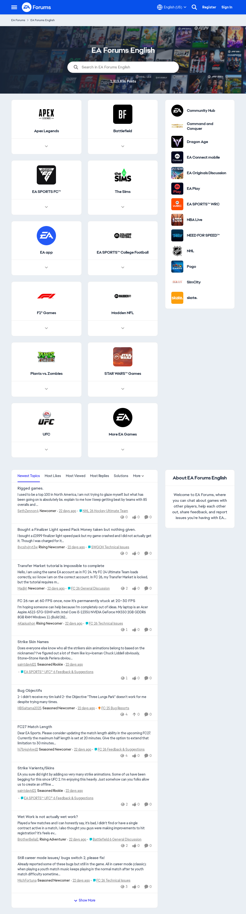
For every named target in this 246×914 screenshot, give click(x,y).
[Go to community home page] (36, 7)
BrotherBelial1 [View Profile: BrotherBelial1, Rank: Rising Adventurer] (28, 839)
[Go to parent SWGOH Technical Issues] (107, 547)
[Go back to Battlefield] (122, 131)
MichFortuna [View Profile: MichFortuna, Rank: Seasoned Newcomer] (27, 880)
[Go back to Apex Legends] (46, 131)
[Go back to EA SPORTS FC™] (46, 191)
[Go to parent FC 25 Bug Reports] (112, 708)
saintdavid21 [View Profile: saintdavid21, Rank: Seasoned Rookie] (27, 664)
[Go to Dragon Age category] (177, 142)
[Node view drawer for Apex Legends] (46, 146)
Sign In (226, 7)
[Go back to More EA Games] (123, 434)
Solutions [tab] (121, 476)
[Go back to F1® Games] (46, 313)
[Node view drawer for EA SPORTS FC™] (46, 207)
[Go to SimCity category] (177, 282)
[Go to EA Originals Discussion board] (177, 173)
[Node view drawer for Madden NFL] (123, 328)
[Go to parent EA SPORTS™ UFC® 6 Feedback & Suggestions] (55, 672)
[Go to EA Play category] (177, 189)
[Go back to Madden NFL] (122, 313)
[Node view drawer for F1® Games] (46, 328)
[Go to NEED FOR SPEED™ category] (177, 235)
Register (209, 7)
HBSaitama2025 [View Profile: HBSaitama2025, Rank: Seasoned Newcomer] (30, 708)
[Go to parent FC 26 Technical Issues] (103, 623)
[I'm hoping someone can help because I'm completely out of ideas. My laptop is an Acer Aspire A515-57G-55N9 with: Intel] (85, 612)
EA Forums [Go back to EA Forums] (18, 20)
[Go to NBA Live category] (177, 220)
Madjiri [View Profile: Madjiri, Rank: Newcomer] (22, 588)
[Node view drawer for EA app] (46, 268)
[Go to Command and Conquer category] (177, 126)
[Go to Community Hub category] (177, 111)
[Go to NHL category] (177, 251)
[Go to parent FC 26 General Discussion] (88, 588)
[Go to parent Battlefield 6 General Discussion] (114, 839)
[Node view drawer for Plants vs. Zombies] (46, 389)
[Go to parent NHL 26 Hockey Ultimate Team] (102, 511)
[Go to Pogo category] (177, 267)
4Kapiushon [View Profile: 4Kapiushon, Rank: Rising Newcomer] (26, 623)
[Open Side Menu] (14, 7)
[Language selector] (172, 7)
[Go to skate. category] (177, 298)
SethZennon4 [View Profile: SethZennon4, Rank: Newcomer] (28, 511)
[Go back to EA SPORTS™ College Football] (122, 252)
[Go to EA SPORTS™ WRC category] (177, 204)
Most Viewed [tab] (75, 476)
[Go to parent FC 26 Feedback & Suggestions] (118, 749)
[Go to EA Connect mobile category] (177, 157)
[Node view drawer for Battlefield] (123, 146)
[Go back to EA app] (46, 252)
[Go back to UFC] (46, 434)
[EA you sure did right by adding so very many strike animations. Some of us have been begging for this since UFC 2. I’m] (85, 779)
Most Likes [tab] (53, 476)
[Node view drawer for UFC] (46, 450)
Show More (84, 900)
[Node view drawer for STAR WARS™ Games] (123, 389)
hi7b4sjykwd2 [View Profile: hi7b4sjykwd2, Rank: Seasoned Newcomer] (28, 749)
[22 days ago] (66, 511)
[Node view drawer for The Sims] (123, 207)
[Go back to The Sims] (122, 191)
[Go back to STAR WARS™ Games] (123, 373)
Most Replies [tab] (99, 476)
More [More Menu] (138, 476)
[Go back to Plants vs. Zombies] (46, 373)
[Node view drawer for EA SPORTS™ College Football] (123, 268)
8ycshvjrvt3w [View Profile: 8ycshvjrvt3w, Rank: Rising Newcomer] (28, 547)
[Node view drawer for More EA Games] (123, 450)
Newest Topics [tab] (29, 476)
